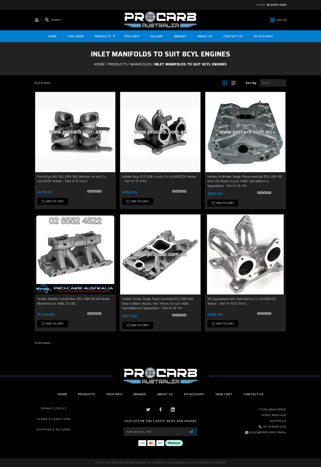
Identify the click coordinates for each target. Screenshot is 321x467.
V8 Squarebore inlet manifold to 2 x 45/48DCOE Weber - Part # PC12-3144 (241, 301)
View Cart (223, 394)
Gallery (156, 36)
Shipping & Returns (54, 429)
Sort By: (251, 83)
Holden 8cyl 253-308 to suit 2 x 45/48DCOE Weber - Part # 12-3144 (159, 179)
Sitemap (220, 463)
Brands (180, 36)
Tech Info (131, 36)
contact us (253, 394)
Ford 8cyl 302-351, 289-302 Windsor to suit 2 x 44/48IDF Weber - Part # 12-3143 (71, 179)
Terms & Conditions (53, 419)
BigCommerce (177, 463)
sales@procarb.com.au (267, 432)
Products (105, 36)
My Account (263, 36)
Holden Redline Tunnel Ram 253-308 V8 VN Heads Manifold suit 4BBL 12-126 (73, 301)
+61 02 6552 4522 (274, 426)
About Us (165, 394)
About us (204, 36)
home (62, 394)
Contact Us (233, 36)
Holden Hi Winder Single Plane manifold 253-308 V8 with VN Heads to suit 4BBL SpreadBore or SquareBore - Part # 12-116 (244, 181)
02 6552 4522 (276, 4)
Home (52, 36)
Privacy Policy (54, 408)
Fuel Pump (76, 36)
